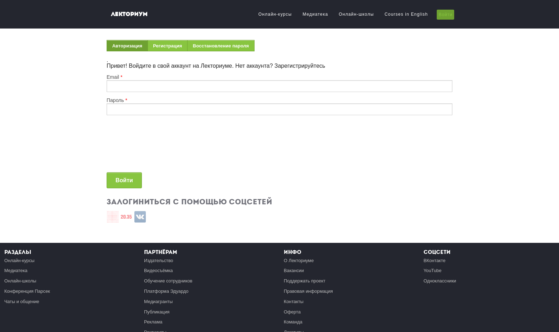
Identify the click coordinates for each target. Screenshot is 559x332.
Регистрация (167, 45)
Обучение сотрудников (168, 281)
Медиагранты (158, 301)
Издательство (158, 260)
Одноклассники (440, 281)
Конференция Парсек (27, 291)
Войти (445, 14)
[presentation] (136, 146)
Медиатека (315, 14)
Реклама (153, 322)
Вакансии (294, 270)
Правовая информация (308, 291)
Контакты (293, 301)
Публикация (157, 312)
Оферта (292, 312)
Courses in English (406, 14)
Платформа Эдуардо (166, 291)
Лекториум (129, 14)
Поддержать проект (304, 281)
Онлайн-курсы (275, 14)
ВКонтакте (435, 260)
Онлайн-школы (356, 14)
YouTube (432, 270)
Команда (293, 322)
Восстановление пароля (221, 45)
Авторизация (130, 47)
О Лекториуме (299, 260)
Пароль (117, 100)
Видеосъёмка (158, 270)
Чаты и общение (21, 301)
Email (114, 77)
